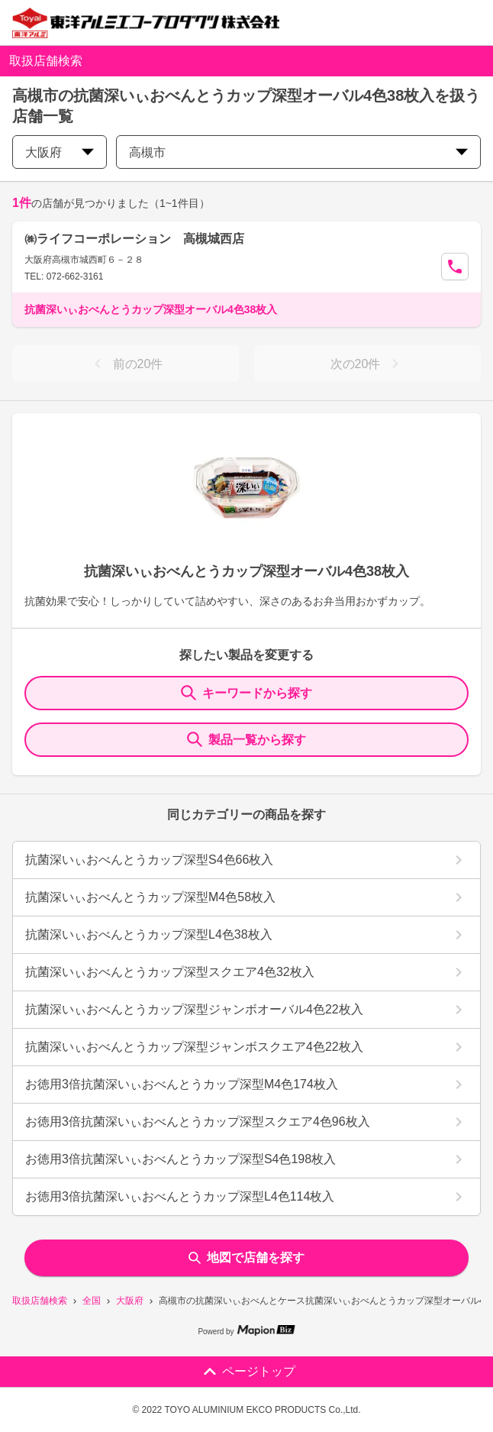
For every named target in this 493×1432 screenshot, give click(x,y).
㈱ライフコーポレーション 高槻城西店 (134, 238)
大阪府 (129, 1300)
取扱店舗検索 (39, 1300)
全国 (91, 1300)
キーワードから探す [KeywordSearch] (246, 692)
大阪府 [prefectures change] (59, 152)
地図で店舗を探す (246, 1257)
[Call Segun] (455, 266)
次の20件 (367, 363)
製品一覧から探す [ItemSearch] (246, 739)
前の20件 (126, 363)
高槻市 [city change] (298, 152)
